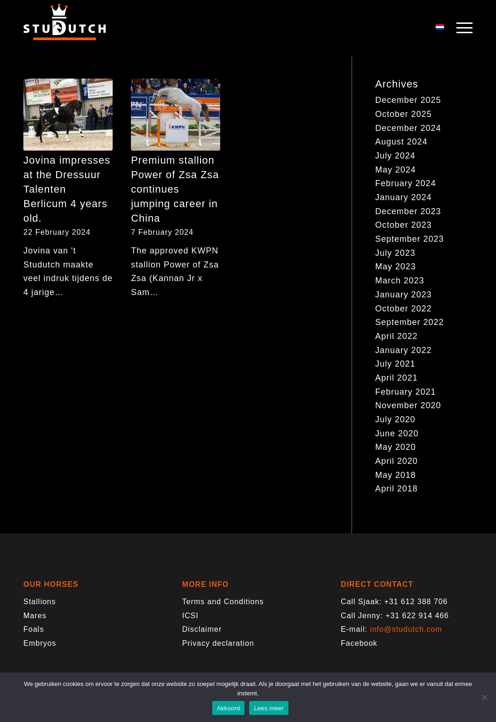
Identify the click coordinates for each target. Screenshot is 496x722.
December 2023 (408, 211)
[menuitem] (461, 28)
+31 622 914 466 (417, 616)
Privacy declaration (218, 643)
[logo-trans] (64, 28)
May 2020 (395, 447)
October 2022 (403, 308)
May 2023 (395, 266)
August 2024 (401, 141)
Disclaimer (202, 629)
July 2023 (395, 253)
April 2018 (396, 488)
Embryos (39, 643)
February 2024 (405, 183)
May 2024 (395, 169)
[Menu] (461, 28)
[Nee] (484, 697)
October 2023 (403, 225)
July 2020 (395, 419)
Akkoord (228, 708)
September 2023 (409, 239)
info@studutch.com (406, 629)
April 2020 (396, 461)
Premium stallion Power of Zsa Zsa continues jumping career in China (175, 189)
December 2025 (408, 100)
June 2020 (397, 433)
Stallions (39, 602)
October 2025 (403, 114)
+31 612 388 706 (416, 602)
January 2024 (403, 197)
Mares (34, 616)
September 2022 (409, 322)
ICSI (190, 616)
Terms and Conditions (223, 602)
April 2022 (396, 336)
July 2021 (395, 363)
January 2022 (403, 350)
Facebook (359, 643)
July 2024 (395, 155)
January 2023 (403, 294)
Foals (33, 629)
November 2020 (408, 405)
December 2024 (408, 128)
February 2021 (405, 392)
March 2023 (399, 280)
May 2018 (395, 475)
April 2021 (396, 378)
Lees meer (269, 708)
